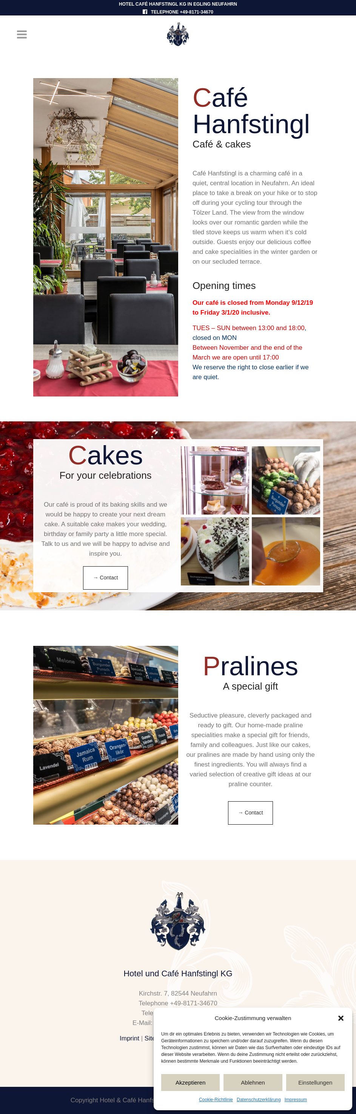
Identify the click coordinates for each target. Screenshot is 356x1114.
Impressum (296, 1099)
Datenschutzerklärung (259, 1099)
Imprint (129, 1038)
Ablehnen (253, 1082)
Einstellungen (315, 1082)
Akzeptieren (190, 1082)
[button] (341, 1018)
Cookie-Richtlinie (216, 1099)
